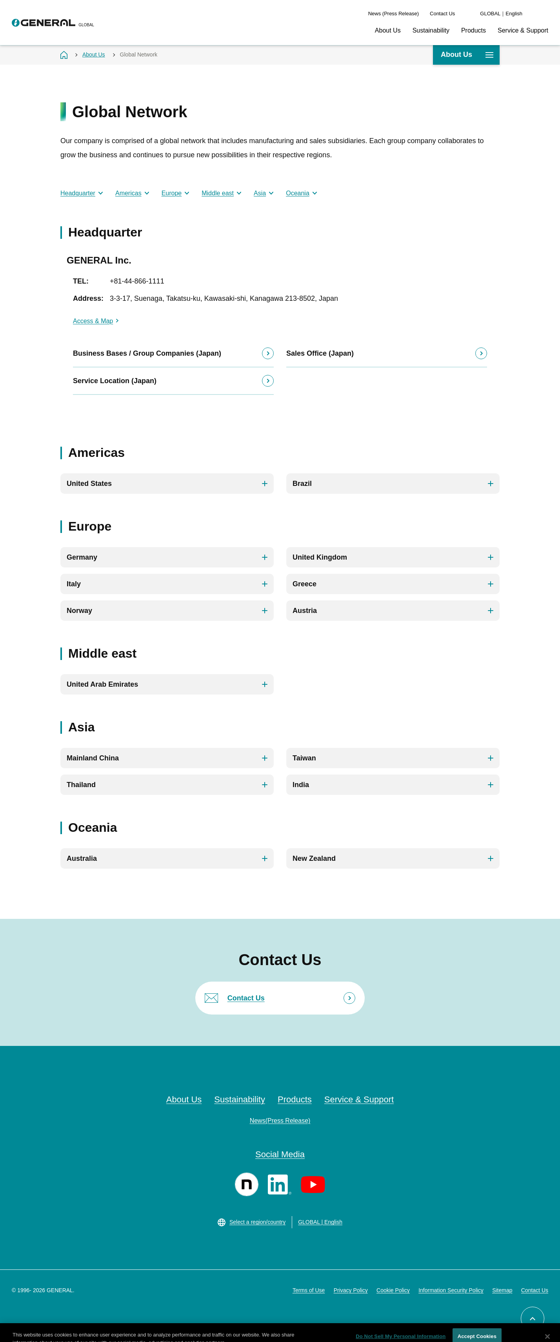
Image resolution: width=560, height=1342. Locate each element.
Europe (172, 193)
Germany (82, 557)
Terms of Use (309, 1290)
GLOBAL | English (320, 1222)
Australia (82, 858)
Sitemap (502, 1290)
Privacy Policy (351, 1290)
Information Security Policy (451, 1290)
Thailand (81, 785)
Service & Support (523, 30)
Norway (79, 611)
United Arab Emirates (102, 684)
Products (473, 30)
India (301, 785)
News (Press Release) (393, 13)
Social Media (280, 1154)
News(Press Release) (280, 1120)
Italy (74, 584)
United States (89, 483)
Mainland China (93, 758)
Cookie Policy (393, 1290)
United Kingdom (320, 557)
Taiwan (304, 758)
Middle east (218, 193)
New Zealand (314, 858)
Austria (305, 611)
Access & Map (93, 321)
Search (544, 14)
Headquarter (77, 193)
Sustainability (431, 30)
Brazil (302, 483)
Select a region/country (257, 1222)
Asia (260, 193)
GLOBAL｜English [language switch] (501, 13)
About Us (388, 30)
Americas (128, 193)
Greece (304, 584)
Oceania (297, 193)
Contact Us (442, 13)
